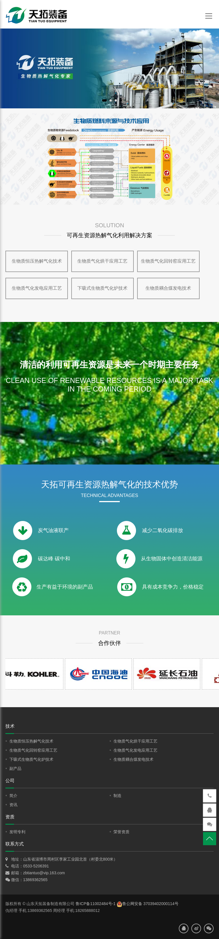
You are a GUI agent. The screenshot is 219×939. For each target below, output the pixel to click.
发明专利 (17, 832)
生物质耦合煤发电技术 (168, 288)
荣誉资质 (121, 832)
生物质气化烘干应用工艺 (102, 261)
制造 (117, 795)
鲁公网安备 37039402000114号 (148, 903)
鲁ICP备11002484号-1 (95, 903)
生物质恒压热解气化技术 (37, 261)
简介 (13, 795)
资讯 (13, 804)
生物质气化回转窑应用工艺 (168, 261)
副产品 (15, 768)
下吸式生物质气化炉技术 (102, 288)
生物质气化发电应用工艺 (37, 288)
